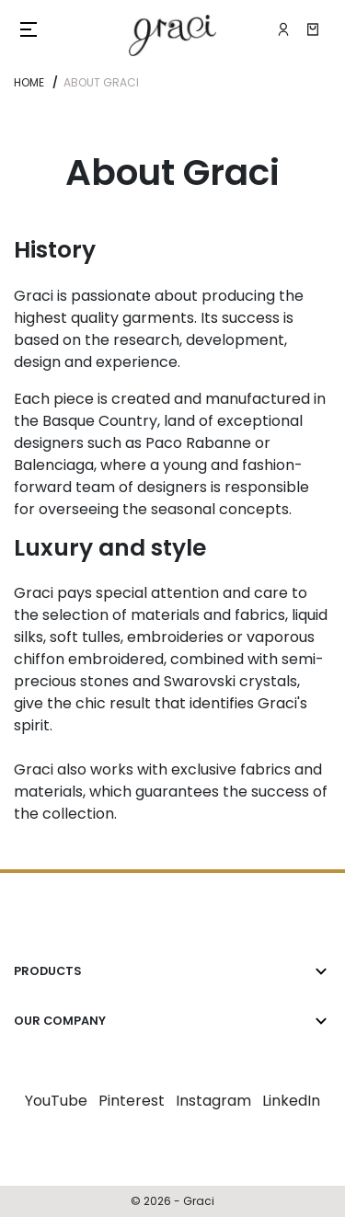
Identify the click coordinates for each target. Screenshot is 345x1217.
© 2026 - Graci (172, 1201)
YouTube (56, 1100)
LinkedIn (291, 1100)
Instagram (213, 1100)
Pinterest (131, 1100)
